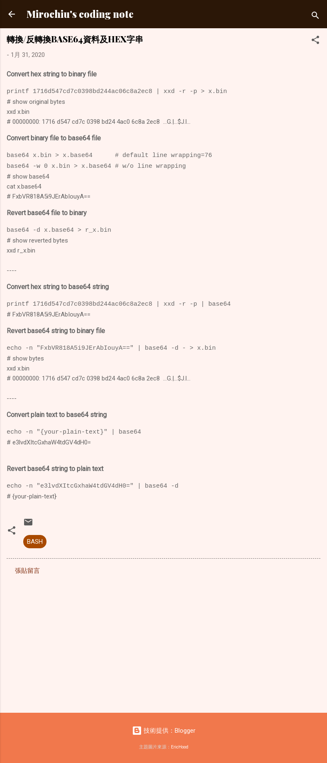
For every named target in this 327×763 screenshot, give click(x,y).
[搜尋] (315, 16)
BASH (35, 541)
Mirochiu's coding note (80, 13)
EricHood (179, 747)
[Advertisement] (163, 641)
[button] (315, 41)
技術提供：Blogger (163, 730)
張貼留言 (27, 570)
